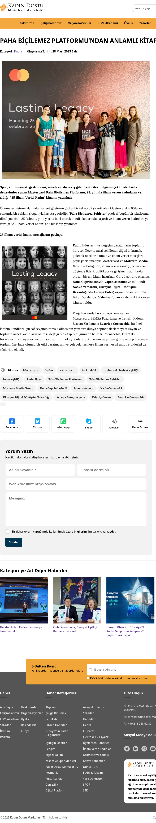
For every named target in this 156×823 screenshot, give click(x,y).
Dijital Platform (55, 790)
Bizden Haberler (56, 725)
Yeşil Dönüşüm (93, 779)
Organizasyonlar (79, 23)
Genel (87, 725)
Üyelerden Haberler (96, 743)
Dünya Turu (90, 767)
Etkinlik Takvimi (93, 773)
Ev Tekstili (51, 719)
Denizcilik (51, 784)
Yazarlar (145, 23)
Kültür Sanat (53, 779)
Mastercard (31, 370)
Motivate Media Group (18, 388)
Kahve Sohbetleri (94, 761)
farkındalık (89, 370)
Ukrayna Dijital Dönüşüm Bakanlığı (26, 397)
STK (85, 790)
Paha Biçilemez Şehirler (105, 379)
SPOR (86, 784)
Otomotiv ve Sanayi (96, 755)
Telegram (114, 423)
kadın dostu (67, 370)
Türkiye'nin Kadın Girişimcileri (56, 733)
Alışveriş (50, 707)
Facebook (12, 423)
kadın (49, 370)
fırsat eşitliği (11, 379)
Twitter (37, 423)
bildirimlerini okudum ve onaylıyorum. (117, 678)
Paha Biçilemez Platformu (65, 379)
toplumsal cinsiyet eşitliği (121, 370)
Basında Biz (28, 725)
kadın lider (34, 379)
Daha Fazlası (140, 423)
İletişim (5, 731)
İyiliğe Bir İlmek (55, 713)
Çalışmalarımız (51, 23)
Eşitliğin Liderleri (56, 743)
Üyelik (128, 23)
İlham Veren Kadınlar (97, 749)
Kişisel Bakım (54, 755)
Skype (89, 423)
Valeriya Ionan (101, 397)
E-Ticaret (88, 731)
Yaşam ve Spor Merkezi (60, 761)
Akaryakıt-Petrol (93, 707)
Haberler (89, 719)
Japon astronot (84, 388)
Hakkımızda (25, 23)
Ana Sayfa (6, 707)
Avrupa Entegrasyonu (70, 397)
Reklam (5, 737)
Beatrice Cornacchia (131, 397)
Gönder (14, 542)
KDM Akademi (108, 23)
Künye (25, 731)
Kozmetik (51, 773)
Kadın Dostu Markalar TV (61, 767)
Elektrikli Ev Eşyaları (96, 737)
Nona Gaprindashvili (53, 388)
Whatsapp (63, 423)
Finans (18, 51)
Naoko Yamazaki (111, 388)
